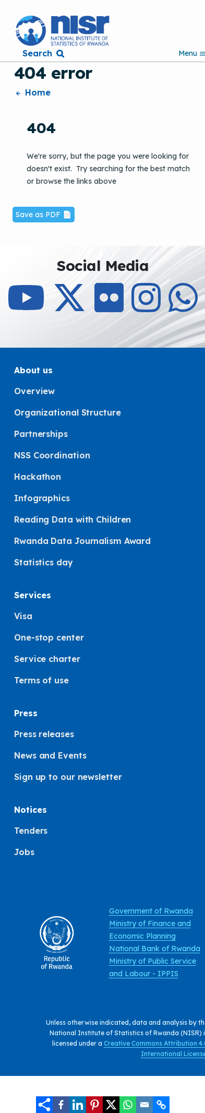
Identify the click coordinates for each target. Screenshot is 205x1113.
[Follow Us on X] (69, 307)
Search (37, 53)
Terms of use (41, 680)
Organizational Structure (67, 412)
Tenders (30, 830)
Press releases (44, 734)
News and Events (50, 755)
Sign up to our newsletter (68, 777)
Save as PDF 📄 (43, 214)
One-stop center (49, 637)
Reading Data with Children (72, 519)
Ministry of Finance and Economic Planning (150, 930)
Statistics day (43, 562)
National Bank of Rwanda (154, 948)
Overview (34, 391)
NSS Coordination (52, 455)
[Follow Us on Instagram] (146, 307)
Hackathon (37, 476)
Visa (23, 616)
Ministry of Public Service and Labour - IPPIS (152, 967)
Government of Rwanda (151, 911)
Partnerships (41, 434)
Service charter (47, 659)
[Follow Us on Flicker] (109, 307)
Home (32, 92)
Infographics (42, 498)
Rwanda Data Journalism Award (82, 541)
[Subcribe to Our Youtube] (26, 307)
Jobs (24, 852)
